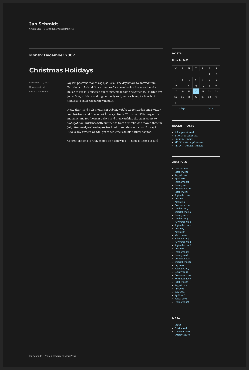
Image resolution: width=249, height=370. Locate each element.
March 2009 (181, 235)
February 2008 (182, 252)
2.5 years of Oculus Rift (186, 135)
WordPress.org (182, 335)
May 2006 (180, 292)
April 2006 (180, 295)
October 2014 (181, 208)
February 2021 (182, 182)
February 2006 (182, 302)
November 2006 (183, 278)
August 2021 (181, 175)
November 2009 (183, 222)
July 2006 (179, 288)
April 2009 (180, 232)
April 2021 (180, 178)
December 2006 (183, 275)
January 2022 (181, 168)
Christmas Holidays (61, 70)
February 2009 (182, 238)
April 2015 (180, 202)
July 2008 (179, 248)
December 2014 (182, 205)
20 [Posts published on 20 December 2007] (196, 91)
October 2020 (181, 192)
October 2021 (181, 172)
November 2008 (183, 242)
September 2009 (183, 225)
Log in (178, 325)
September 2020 (183, 195)
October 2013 (181, 218)
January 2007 (181, 272)
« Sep (182, 108)
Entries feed (181, 328)
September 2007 (183, 262)
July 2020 (179, 198)
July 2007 (179, 265)
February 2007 (182, 268)
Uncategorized (37, 87)
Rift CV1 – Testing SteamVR (189, 145)
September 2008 (183, 245)
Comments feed (183, 331)
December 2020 (183, 188)
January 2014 (181, 215)
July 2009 (179, 228)
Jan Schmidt (43, 24)
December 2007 (183, 258)
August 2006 (181, 285)
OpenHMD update (184, 139)
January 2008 (181, 255)
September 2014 (183, 212)
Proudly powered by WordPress (60, 356)
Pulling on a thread (184, 132)
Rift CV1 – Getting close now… (190, 142)
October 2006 (181, 282)
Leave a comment (38, 91)
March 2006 (181, 298)
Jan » (210, 108)
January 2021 (181, 185)
